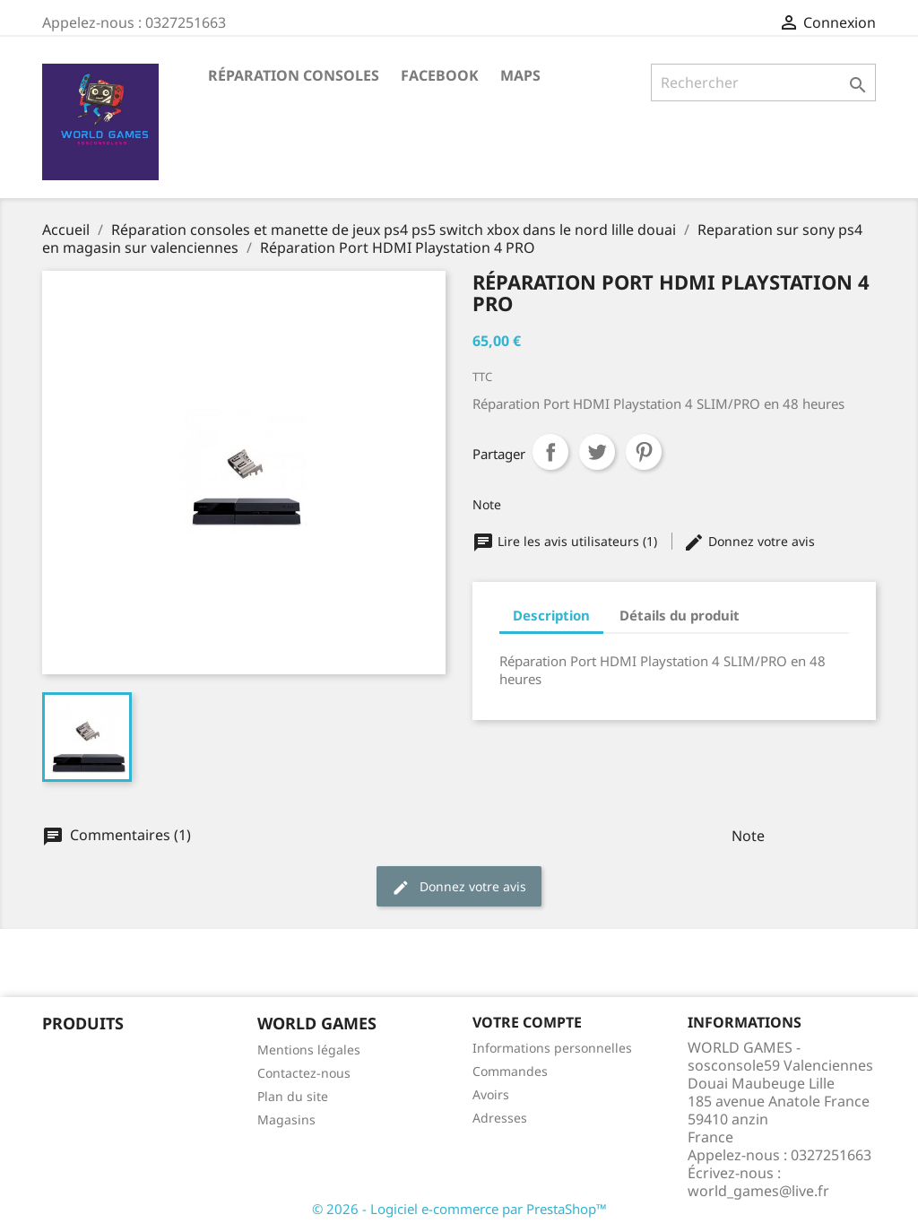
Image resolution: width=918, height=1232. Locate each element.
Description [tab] (551, 615)
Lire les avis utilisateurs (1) (566, 541)
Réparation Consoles (293, 75)
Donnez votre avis (749, 541)
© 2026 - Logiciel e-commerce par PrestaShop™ (459, 1209)
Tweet (597, 452)
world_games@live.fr (758, 1191)
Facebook (440, 75)
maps (520, 75)
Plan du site (292, 1096)
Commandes (510, 1071)
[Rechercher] (763, 82)
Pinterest (644, 452)
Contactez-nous (304, 1072)
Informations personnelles (552, 1047)
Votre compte (527, 1022)
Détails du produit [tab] (679, 615)
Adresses (499, 1117)
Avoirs (490, 1094)
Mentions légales (308, 1049)
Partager (550, 452)
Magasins (286, 1119)
